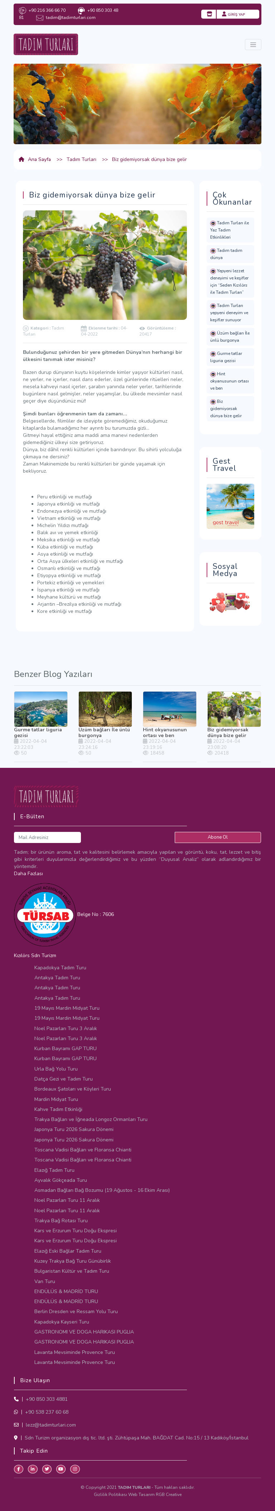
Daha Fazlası (28, 873)
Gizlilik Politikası (111, 1494)
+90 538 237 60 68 (46, 1412)
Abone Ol (218, 837)
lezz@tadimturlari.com (50, 1425)
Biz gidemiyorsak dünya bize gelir (226, 409)
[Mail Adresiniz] (47, 837)
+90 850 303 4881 (46, 1399)
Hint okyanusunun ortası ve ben (229, 381)
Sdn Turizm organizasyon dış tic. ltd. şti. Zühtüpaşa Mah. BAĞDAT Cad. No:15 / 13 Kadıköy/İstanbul (136, 1437)
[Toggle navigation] (253, 44)
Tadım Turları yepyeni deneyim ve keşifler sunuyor (229, 313)
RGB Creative (169, 1494)
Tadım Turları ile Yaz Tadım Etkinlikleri (229, 230)
